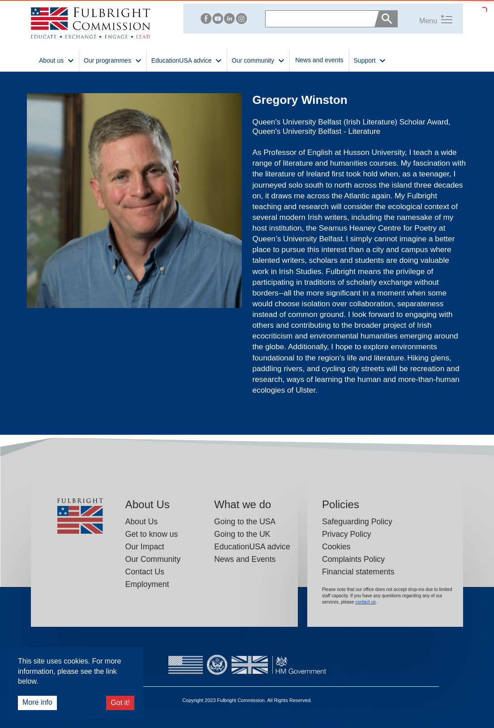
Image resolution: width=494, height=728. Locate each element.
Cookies (336, 546)
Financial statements (358, 571)
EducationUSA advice (252, 546)
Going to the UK (242, 534)
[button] (425, 18)
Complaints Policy (353, 559)
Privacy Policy (346, 534)
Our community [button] (258, 60)
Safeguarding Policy (357, 521)
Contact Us (144, 571)
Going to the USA (244, 521)
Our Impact (144, 546)
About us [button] (56, 60)
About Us (141, 521)
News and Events (244, 559)
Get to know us (151, 534)
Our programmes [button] (113, 60)
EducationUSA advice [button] (187, 60)
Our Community (152, 559)
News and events (319, 60)
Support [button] (370, 60)
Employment (147, 584)
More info (37, 702)
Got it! (120, 703)
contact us (365, 602)
